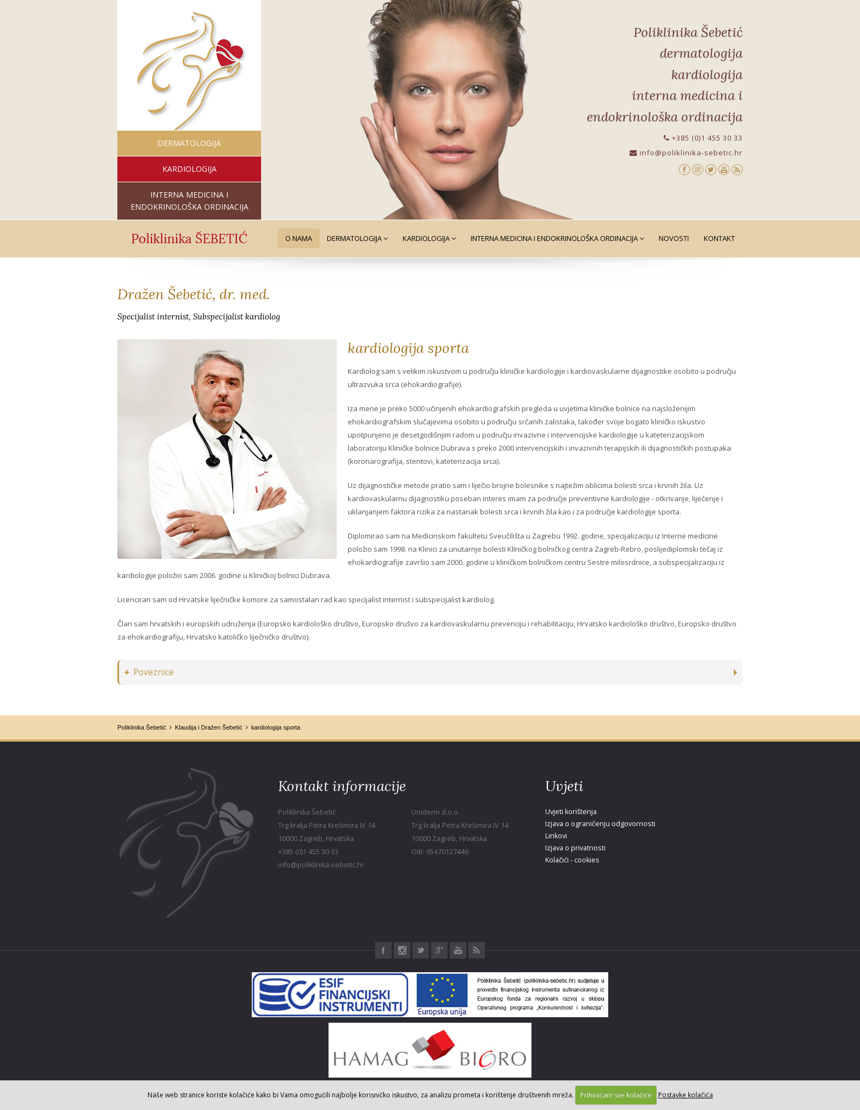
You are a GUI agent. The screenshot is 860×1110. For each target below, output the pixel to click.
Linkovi (556, 835)
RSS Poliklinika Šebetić (476, 950)
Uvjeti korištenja (571, 811)
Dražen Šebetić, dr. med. (193, 294)
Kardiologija (429, 238)
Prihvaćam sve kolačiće (616, 1095)
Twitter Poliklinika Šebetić (420, 950)
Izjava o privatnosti (575, 848)
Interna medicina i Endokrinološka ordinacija (557, 238)
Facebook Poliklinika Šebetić (383, 950)
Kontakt (719, 238)
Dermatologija (357, 238)
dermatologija (189, 143)
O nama (298, 238)
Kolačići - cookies (572, 860)
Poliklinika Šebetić (141, 727)
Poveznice (149, 672)
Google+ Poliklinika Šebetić (439, 950)
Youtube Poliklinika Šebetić (458, 950)
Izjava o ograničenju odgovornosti (600, 823)
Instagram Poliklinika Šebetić (402, 950)
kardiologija (189, 169)
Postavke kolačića (685, 1095)
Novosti (674, 238)
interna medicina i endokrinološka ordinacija (189, 200)
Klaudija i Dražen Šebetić (208, 727)
